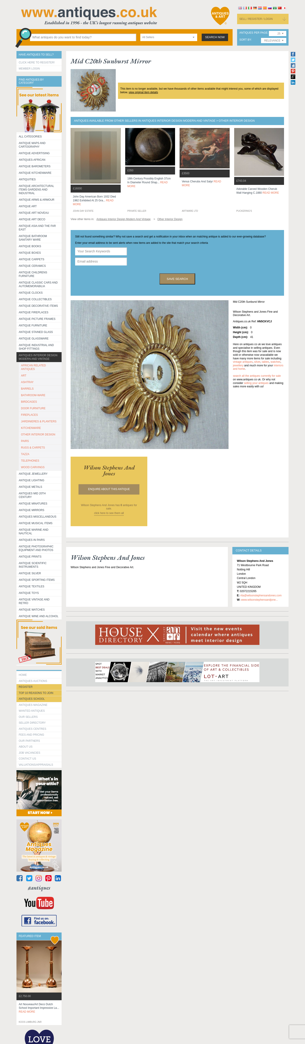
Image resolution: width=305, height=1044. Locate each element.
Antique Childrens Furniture (33, 274)
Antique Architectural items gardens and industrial (36, 189)
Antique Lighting (31, 480)
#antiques (39, 887)
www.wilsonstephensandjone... (259, 599)
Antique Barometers (35, 166)
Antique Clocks (31, 292)
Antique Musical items (36, 523)
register (25, 686)
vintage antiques (243, 361)
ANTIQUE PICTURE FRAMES (37, 319)
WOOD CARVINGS (32, 467)
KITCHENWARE (31, 428)
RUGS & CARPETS (33, 447)
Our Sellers (28, 716)
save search (177, 279)
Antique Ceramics (32, 265)
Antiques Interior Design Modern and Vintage (38, 357)
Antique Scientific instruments (32, 565)
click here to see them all (109, 513)
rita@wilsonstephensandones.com (261, 595)
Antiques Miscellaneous (37, 516)
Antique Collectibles (35, 299)
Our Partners (29, 740)
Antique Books (30, 246)
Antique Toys (29, 593)
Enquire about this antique (109, 489)
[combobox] (168, 37)
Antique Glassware (34, 338)
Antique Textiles (31, 586)
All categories (30, 136)
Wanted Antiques (32, 710)
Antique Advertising (34, 153)
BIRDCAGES (29, 401)
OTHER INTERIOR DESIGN (38, 434)
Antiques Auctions (33, 681)
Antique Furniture (33, 325)
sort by (245, 39)
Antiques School (32, 698)
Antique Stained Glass (36, 332)
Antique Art (28, 206)
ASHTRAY (27, 382)
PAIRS (25, 441)
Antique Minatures (33, 503)
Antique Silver (30, 573)
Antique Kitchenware (35, 172)
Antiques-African (32, 159)
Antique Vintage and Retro (34, 601)
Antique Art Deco (32, 219)
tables (265, 361)
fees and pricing (31, 734)
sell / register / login (256, 19)
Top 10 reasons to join (36, 693)
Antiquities (27, 179)
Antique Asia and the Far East (37, 227)
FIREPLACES (29, 414)
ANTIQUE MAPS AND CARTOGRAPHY (32, 145)
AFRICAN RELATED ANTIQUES (33, 367)
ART (23, 375)
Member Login (29, 68)
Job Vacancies (29, 752)
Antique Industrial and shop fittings (36, 347)
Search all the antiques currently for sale (257, 375)
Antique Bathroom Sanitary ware (33, 238)
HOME (23, 675)
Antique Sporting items (37, 579)
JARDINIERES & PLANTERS (38, 421)
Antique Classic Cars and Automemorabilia (38, 284)
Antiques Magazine (33, 705)
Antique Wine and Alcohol (38, 616)
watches (275, 361)
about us (25, 746)
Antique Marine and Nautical (33, 531)
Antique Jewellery (33, 473)
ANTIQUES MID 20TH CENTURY (32, 495)
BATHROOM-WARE (33, 395)
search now (215, 37)
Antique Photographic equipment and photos (36, 548)
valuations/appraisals (36, 764)
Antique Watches (32, 609)
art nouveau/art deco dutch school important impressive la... (39, 1008)
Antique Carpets (31, 259)
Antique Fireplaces (33, 312)
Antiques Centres (32, 728)
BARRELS (27, 388)
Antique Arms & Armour (36, 199)
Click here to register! (37, 62)
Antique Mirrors (31, 510)
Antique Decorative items (38, 305)
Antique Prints (30, 556)
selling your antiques (256, 383)
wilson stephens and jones (109, 470)
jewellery (238, 365)
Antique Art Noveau (34, 212)
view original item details (143, 92)
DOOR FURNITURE (33, 408)
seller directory (32, 722)
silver (257, 361)
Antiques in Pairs (32, 540)
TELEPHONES (30, 460)
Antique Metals (30, 486)
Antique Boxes (30, 252)
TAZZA (25, 454)
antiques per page (253, 32)
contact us (27, 758)
